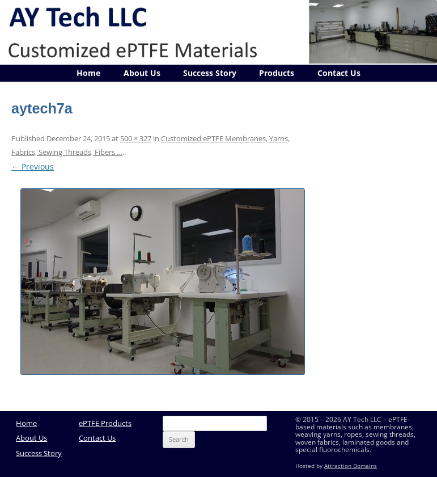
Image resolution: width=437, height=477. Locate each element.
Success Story (209, 72)
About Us (142, 72)
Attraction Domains (350, 466)
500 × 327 (135, 138)
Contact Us (338, 72)
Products (276, 72)
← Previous (32, 166)
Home (88, 72)
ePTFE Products (105, 423)
